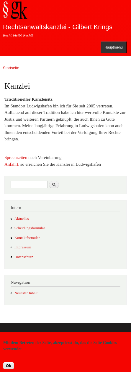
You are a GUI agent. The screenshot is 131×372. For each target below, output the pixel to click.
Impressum (22, 247)
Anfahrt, (11, 164)
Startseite (11, 68)
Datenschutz (23, 257)
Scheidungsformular (29, 228)
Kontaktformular (27, 238)
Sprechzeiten (15, 157)
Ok (8, 368)
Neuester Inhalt (25, 293)
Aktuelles (21, 219)
